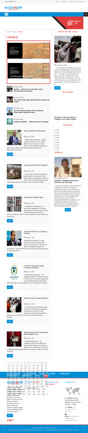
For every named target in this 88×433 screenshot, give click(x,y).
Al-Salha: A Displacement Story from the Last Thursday (66, 181)
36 (25, 371)
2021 (57, 130)
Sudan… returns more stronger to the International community (28, 90)
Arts (37, 376)
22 (9, 368)
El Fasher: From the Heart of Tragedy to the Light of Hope (65, 118)
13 (13, 365)
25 (21, 368)
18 (33, 365)
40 (42, 371)
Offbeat (58, 153)
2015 (57, 145)
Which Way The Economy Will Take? (36, 298)
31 (46, 368)
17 (29, 365)
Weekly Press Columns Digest (33, 197)
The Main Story (30, 374)
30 (42, 368)
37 (29, 371)
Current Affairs (13, 374)
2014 (57, 147)
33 (13, 371)
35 (21, 371)
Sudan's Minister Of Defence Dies (35, 131)
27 (29, 368)
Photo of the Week (48, 374)
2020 (57, 132)
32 (9, 371)
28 (33, 368)
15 (21, 365)
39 (37, 371)
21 (46, 365)
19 (37, 365)
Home (57, 1)
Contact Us (72, 1)
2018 (57, 137)
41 (46, 371)
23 (13, 368)
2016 (57, 142)
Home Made (26, 376)
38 (33, 371)
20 (42, 365)
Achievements (12, 376)
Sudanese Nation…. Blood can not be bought (31, 122)
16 (25, 365)
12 (9, 365)
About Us (64, 1)
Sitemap (81, 1)
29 (37, 368)
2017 (57, 140)
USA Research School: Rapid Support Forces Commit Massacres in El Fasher (21, 78)
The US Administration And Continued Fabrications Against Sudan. (28, 111)
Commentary (65, 374)
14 (17, 365)
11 (46, 363)
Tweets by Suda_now (32, 388)
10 (42, 363)
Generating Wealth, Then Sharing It (35, 165)
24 (17, 368)
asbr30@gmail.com (71, 420)
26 (25, 368)
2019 (57, 135)
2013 (57, 150)
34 (17, 371)
